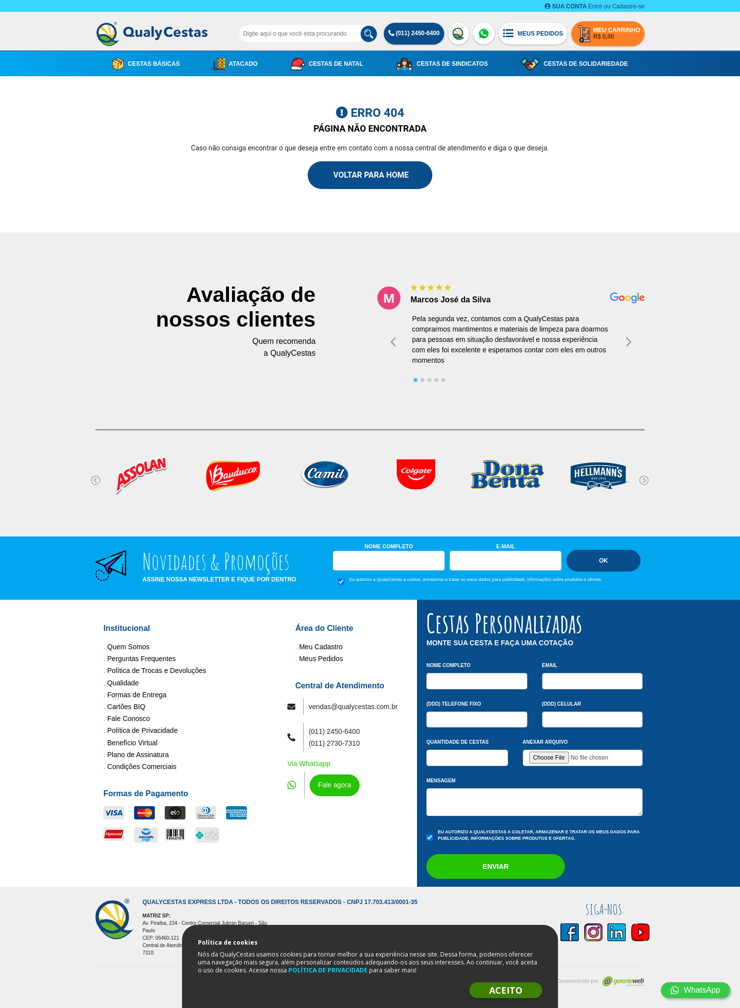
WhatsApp (695, 990)
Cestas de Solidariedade (574, 64)
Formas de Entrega (137, 695)
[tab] (415, 380)
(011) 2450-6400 (414, 33)
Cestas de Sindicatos (442, 64)
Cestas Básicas (146, 64)
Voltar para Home (370, 175)
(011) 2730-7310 (334, 743)
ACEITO (505, 990)
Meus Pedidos (321, 659)
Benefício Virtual (132, 743)
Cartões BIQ (126, 707)
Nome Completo (389, 546)
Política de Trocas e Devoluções (156, 670)
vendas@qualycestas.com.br (353, 707)
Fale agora (334, 785)
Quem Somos (128, 647)
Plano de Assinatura (138, 755)
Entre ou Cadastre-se (595, 6)
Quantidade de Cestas (457, 742)
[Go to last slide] (393, 341)
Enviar (496, 866)
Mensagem (441, 780)
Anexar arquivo (545, 742)
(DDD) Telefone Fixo (453, 704)
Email (549, 665)
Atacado (235, 64)
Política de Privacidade (142, 730)
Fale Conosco (128, 718)
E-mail (505, 546)
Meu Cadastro (321, 647)
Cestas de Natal (327, 64)
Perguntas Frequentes (141, 659)
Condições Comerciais (142, 766)
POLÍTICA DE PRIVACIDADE (328, 970)
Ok (603, 560)
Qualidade (123, 683)
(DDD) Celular (561, 704)
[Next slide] (629, 341)
